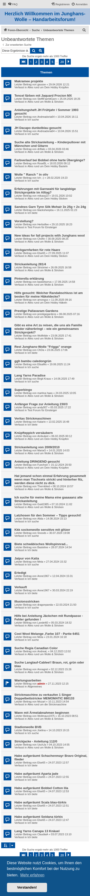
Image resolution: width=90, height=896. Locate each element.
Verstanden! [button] (27, 887)
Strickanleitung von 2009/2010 (37, 447)
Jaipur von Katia (26, 558)
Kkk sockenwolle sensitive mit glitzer (42, 529)
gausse (41, 84)
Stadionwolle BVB (28, 727)
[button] (23, 62)
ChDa (40, 349)
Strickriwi (42, 267)
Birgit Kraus (44, 378)
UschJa (41, 744)
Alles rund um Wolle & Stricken (45, 101)
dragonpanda (45, 604)
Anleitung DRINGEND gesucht (37, 461)
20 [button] (62, 62)
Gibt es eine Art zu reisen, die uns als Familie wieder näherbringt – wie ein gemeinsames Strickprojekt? (48, 328)
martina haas (45, 393)
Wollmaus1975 (46, 715)
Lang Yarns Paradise (30, 375)
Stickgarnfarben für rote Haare (37, 250)
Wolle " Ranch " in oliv (31, 174)
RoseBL (42, 163)
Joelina (41, 730)
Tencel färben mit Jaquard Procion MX (43, 95)
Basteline (42, 547)
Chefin (41, 238)
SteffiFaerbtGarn (47, 98)
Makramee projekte (28, 81)
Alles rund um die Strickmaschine (46, 704)
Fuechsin (42, 464)
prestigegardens (46, 314)
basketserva (44, 281)
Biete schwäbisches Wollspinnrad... (41, 544)
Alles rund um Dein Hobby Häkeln (47, 302)
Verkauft (20, 587)
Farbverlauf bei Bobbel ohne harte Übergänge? (49, 160)
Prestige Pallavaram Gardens (36, 311)
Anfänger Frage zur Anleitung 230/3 (41, 404)
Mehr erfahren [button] (32, 875)
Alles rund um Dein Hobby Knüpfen (48, 87)
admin (41, 683)
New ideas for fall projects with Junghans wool (49, 235)
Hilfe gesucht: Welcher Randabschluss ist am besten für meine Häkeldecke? (48, 294)
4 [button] (47, 62)
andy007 (42, 407)
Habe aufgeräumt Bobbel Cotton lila (41, 788)
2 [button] (36, 62)
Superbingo (23, 390)
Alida (40, 518)
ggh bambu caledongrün (32, 361)
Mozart (41, 701)
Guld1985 (43, 504)
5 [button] (52, 62)
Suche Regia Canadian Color (36, 648)
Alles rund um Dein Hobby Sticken (47, 198)
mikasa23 (42, 195)
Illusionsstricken (26, 601)
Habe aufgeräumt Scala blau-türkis (40, 802)
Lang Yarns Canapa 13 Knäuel (37, 831)
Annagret (42, 669)
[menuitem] (13, 4)
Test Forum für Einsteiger (42, 227)
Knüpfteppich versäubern (33, 433)
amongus (42, 299)
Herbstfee (43, 224)
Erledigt (20, 573)
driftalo (41, 149)
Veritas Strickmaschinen (32, 418)
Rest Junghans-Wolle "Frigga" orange (43, 346)
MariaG (41, 450)
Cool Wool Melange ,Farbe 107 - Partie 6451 (47, 634)
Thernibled (43, 486)
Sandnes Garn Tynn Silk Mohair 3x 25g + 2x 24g (50, 207)
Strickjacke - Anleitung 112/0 (35, 741)
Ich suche (33, 119)
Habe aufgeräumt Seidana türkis (38, 817)
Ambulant (42, 436)
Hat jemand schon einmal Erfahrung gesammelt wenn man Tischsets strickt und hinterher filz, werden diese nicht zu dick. (50, 479)
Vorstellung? (24, 221)
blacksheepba (45, 210)
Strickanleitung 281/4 (30, 264)
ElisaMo (42, 364)
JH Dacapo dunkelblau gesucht (37, 128)
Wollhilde (42, 335)
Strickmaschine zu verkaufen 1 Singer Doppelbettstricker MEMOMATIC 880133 (44, 696)
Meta (40, 561)
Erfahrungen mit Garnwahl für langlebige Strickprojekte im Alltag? (45, 190)
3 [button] (41, 62)
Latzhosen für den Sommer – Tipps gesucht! (47, 515)
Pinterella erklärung (29, 278)
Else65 (41, 253)
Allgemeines (34, 686)
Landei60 (42, 622)
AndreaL (42, 651)
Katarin (41, 421)
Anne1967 (43, 576)
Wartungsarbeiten (27, 680)
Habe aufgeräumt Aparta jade (36, 773)
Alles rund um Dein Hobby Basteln (47, 166)
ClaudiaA (42, 834)
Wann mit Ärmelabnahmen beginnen (41, 712)
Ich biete (32, 212)
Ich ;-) (40, 177)
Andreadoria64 (45, 116)
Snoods (41, 532)
